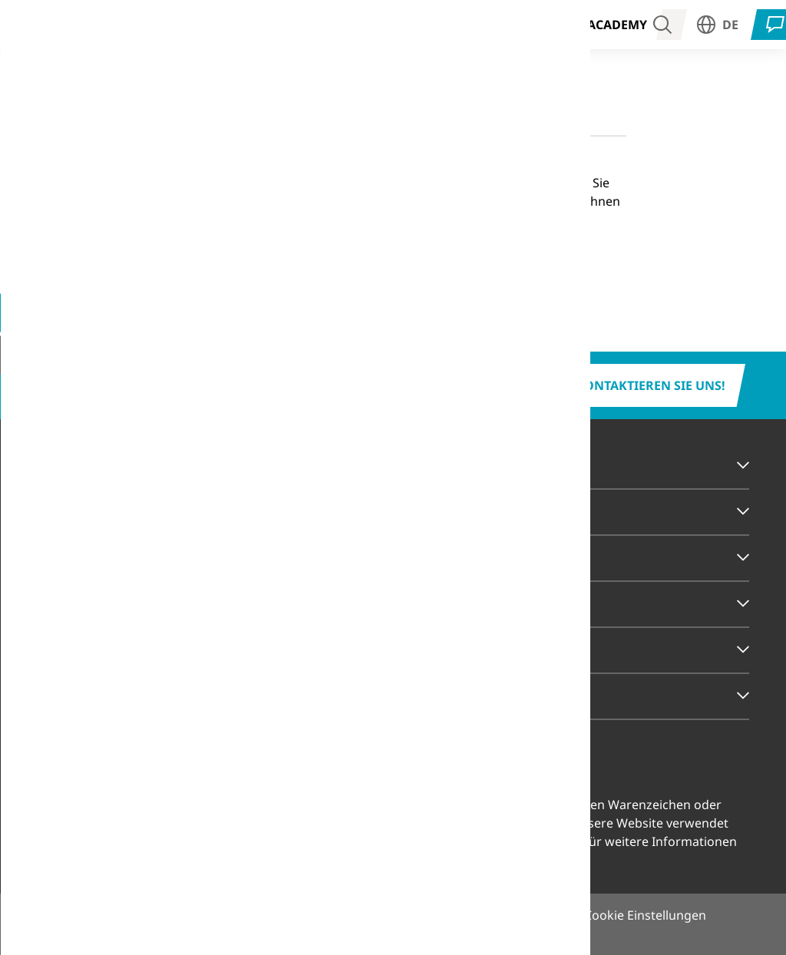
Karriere (544, 23)
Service (369, 23)
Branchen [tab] (71, 465)
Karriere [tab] (67, 649)
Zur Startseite (232, 262)
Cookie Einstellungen (349, 841)
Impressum (360, 915)
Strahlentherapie (191, 23)
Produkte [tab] (70, 511)
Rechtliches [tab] (77, 695)
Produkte (299, 23)
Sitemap (537, 915)
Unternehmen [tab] (85, 603)
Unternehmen (454, 23)
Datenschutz (453, 915)
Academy (617, 24)
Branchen (83, 23)
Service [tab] (61, 557)
